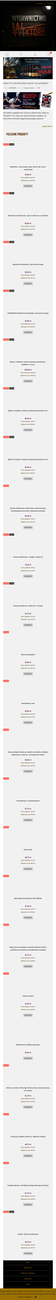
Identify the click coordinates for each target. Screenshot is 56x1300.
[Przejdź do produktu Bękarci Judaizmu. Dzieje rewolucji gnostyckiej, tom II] (28, 449)
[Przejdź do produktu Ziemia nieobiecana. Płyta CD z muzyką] (28, 595)
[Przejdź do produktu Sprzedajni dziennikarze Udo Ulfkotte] (28, 888)
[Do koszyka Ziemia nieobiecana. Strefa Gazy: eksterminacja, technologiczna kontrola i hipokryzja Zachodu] (28, 527)
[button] (7, 54)
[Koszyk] (49, 54)
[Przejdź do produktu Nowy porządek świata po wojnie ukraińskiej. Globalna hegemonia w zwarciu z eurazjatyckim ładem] (28, 741)
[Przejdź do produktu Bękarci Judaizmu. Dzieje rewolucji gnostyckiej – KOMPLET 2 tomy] (28, 351)
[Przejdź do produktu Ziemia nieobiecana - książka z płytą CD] (28, 546)
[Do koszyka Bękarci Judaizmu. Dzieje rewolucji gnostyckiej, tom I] (28, 429)
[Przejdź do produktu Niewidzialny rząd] (28, 693)
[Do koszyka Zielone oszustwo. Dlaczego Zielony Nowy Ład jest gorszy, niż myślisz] (28, 1107)
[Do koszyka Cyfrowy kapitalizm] (28, 673)
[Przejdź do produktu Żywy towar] (28, 839)
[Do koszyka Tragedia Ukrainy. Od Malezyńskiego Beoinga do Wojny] (28, 1204)
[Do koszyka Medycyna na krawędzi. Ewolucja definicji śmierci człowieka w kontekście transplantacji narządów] (28, 966)
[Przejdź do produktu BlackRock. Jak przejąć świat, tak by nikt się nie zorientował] (28, 156)
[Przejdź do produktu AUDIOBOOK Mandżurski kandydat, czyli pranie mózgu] (28, 302)
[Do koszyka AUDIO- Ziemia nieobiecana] (28, 1253)
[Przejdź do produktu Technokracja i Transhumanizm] (28, 790)
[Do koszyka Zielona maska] (28, 1015)
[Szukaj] (21, 54)
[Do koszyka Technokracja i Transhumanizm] (28, 820)
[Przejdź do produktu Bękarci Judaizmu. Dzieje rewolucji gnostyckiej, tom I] (28, 400)
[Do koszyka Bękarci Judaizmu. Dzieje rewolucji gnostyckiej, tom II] (28, 478)
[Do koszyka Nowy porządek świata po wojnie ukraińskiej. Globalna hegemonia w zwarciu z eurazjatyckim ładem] (28, 771)
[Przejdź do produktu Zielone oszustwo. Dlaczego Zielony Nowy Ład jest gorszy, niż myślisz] (28, 1077)
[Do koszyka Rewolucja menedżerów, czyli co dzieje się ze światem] (28, 234)
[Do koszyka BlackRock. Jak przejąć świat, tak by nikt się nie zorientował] (28, 186)
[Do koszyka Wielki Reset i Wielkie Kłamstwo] (28, 1058)
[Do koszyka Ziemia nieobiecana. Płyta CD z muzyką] (28, 625)
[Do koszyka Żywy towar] (28, 868)
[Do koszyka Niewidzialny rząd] (28, 722)
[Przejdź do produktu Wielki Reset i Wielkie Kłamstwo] (28, 1034)
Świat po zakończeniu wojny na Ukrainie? (26, 83)
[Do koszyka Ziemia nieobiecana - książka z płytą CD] (28, 576)
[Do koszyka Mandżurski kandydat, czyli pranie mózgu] (28, 283)
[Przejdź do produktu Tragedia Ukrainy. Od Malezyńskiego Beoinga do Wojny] (28, 1175)
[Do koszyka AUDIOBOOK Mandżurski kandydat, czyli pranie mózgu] (28, 332)
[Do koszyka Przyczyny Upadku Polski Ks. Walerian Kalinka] (28, 1155)
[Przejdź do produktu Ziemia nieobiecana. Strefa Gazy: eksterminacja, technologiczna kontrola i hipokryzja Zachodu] (28, 497)
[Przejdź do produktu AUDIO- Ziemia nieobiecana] (28, 1223)
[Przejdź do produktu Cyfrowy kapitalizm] (28, 644)
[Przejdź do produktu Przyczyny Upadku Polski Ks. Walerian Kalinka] (28, 1126)
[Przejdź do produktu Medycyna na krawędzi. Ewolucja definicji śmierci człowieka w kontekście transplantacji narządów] (28, 936)
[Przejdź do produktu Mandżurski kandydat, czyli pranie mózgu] (28, 254)
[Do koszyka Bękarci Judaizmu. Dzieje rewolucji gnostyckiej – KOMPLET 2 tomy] (28, 381)
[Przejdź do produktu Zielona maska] (28, 985)
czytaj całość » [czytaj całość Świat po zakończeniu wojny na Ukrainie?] (47, 126)
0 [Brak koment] (50, 83)
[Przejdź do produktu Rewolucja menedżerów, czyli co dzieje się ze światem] (28, 205)
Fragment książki (29, 88)
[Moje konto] (35, 54)
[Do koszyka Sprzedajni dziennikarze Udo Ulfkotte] (28, 917)
